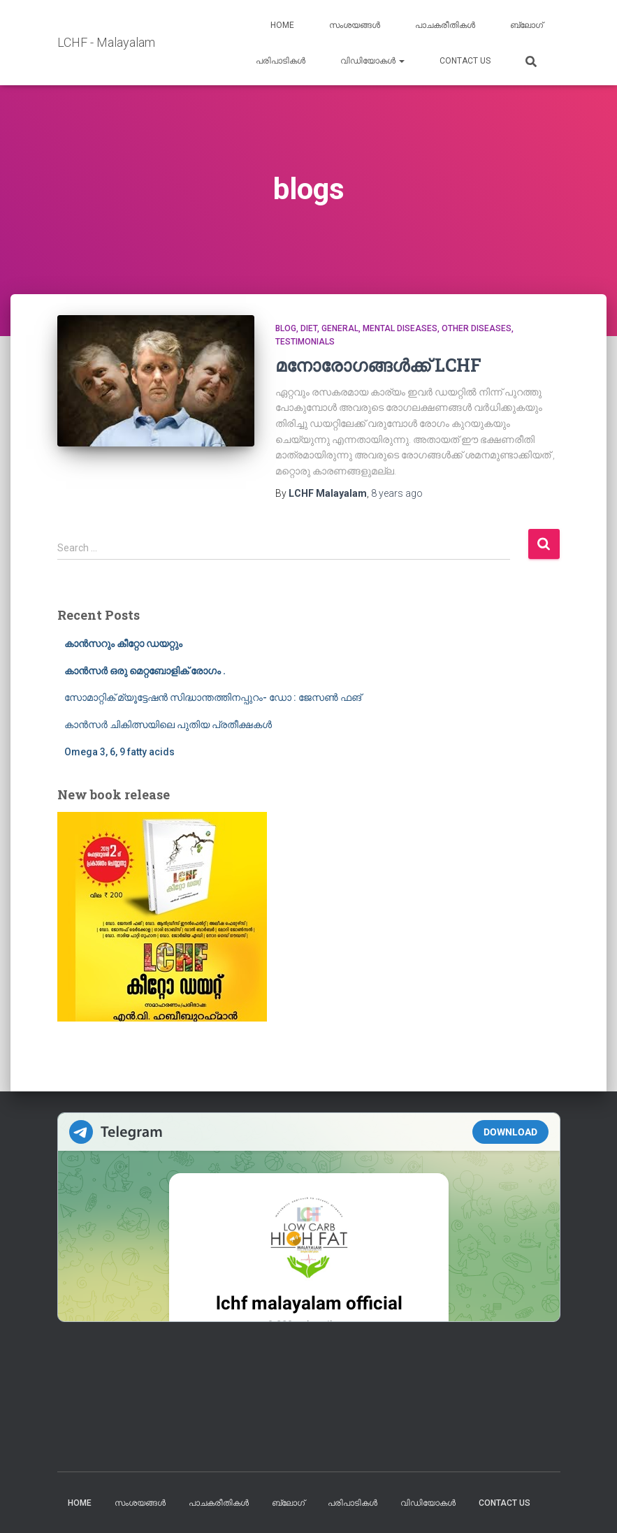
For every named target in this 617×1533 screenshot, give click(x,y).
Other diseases (476, 328)
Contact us (465, 61)
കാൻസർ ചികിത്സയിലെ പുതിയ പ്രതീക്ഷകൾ (168, 724)
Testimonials (305, 342)
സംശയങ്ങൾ (354, 25)
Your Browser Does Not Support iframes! (308, 1217)
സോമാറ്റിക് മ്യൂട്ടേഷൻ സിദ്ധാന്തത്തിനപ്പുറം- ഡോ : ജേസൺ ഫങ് (212, 697)
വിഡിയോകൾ (372, 61)
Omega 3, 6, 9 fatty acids (119, 751)
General (339, 328)
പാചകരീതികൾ (445, 25)
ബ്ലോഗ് (526, 25)
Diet (308, 328)
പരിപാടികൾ (280, 61)
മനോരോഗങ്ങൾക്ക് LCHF (378, 365)
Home (282, 25)
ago (397, 493)
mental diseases (400, 328)
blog (285, 328)
